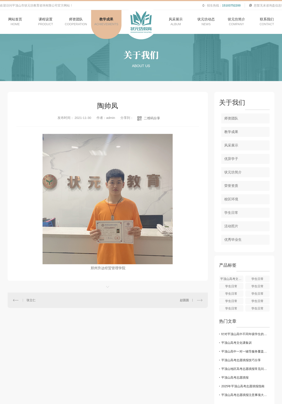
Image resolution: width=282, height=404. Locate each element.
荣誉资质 (231, 186)
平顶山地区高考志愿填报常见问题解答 (245, 369)
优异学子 (231, 159)
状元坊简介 (233, 172)
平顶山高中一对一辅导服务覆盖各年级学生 (245, 351)
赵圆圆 (184, 300)
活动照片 (231, 226)
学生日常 (231, 212)
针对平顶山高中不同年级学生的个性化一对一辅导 (245, 334)
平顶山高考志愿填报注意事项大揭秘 (245, 395)
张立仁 (31, 300)
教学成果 (231, 132)
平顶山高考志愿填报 (235, 377)
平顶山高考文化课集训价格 (231, 279)
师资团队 (231, 118)
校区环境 (231, 199)
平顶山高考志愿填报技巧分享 (241, 360)
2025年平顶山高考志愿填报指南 (242, 386)
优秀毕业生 (233, 239)
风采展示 (231, 145)
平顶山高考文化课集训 (236, 342)
